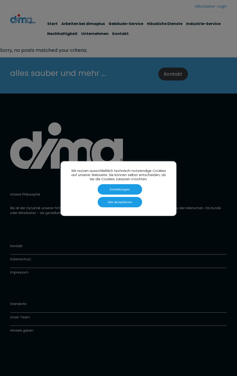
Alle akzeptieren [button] (120, 202)
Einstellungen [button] (120, 189)
